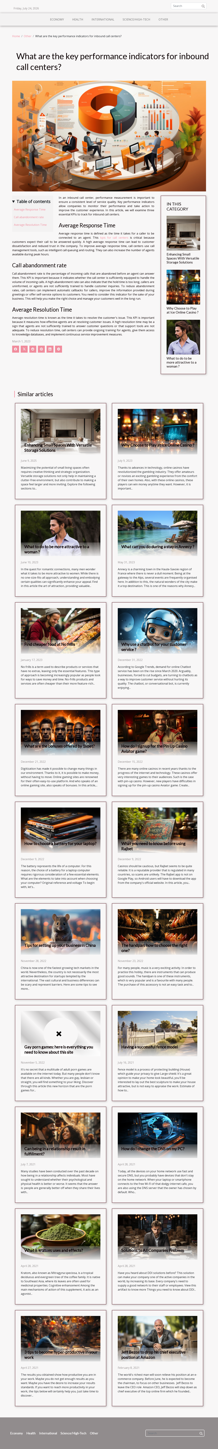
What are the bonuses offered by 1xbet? (59, 746)
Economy (57, 19)
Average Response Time (30, 209)
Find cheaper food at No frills (49, 644)
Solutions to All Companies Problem (152, 1250)
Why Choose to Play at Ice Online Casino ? (182, 310)
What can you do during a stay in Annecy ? (157, 546)
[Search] (189, 6)
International (103, 19)
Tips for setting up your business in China (60, 945)
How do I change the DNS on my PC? (152, 1148)
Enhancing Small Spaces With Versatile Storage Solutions (183, 258)
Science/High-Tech (136, 19)
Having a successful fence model (149, 1046)
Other (163, 19)
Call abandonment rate (29, 217)
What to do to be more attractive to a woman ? (181, 362)
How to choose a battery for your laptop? (60, 843)
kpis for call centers (114, 238)
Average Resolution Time (30, 225)
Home (16, 36)
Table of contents (33, 201)
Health (77, 19)
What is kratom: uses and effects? (53, 1250)
